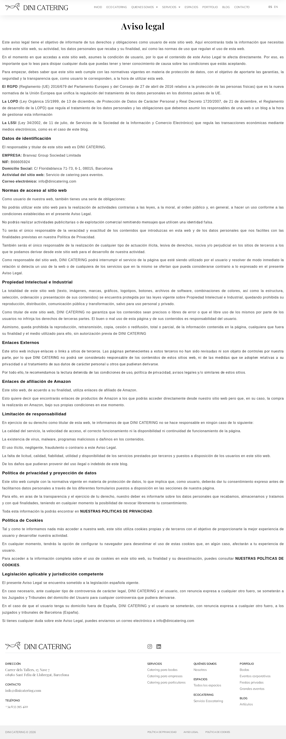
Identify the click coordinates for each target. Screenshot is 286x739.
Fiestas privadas (251, 682)
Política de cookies (217, 732)
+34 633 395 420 (16, 706)
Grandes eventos (252, 689)
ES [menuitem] (270, 7)
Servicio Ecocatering (208, 701)
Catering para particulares (166, 682)
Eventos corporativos (255, 676)
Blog (226, 7)
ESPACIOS (191, 7)
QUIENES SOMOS (144, 7)
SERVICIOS (171, 7)
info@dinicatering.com (23, 690)
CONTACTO (242, 7)
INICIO (98, 7)
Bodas (244, 670)
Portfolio (210, 7)
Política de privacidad (162, 732)
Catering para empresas (164, 676)
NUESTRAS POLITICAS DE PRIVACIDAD (116, 511)
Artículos (246, 704)
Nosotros (200, 670)
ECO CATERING (116, 7)
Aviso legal (191, 732)
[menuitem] (270, 6)
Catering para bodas (162, 670)
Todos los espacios (207, 685)
